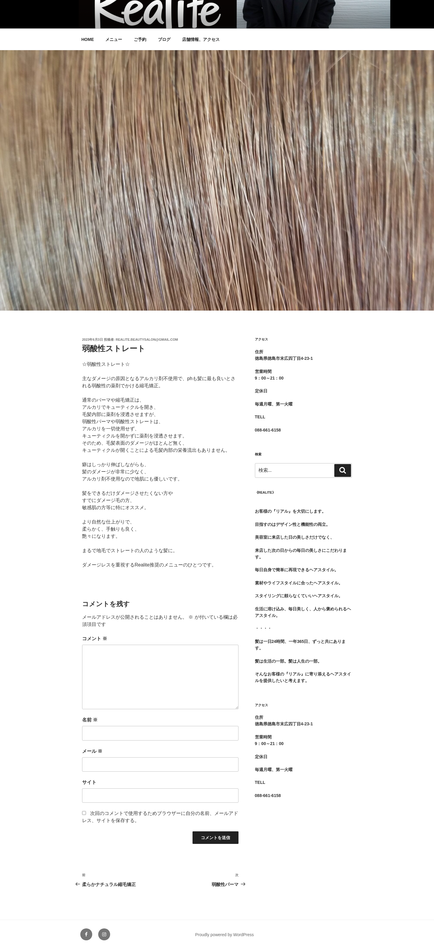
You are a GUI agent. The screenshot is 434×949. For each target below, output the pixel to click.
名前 (90, 719)
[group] (303, 508)
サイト (89, 782)
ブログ (164, 39)
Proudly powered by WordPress (224, 934)
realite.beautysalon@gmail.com (147, 339)
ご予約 (140, 39)
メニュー (113, 39)
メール (92, 751)
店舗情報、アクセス (201, 39)
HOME (87, 39)
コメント (94, 638)
